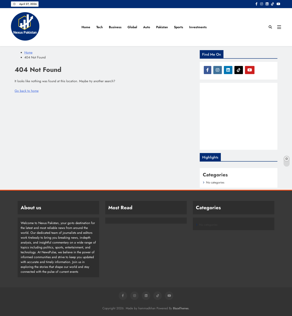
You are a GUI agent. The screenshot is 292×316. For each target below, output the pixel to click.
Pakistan (162, 27)
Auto (146, 27)
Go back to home (27, 90)
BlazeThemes (181, 308)
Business (115, 27)
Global (132, 27)
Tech (99, 27)
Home (86, 27)
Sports (178, 27)
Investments (198, 27)
